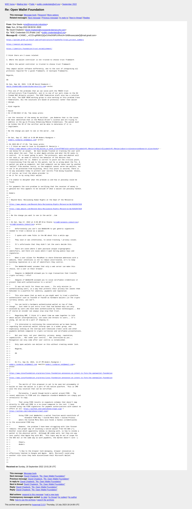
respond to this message (32, 494)
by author (73, 497)
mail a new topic (52, 494)
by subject (62, 497)
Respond (42, 15)
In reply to (64, 18)
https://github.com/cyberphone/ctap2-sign (43, 409)
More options (53, 15)
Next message (34, 18)
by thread (53, 497)
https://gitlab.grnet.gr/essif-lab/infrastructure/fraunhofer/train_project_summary (45, 40)
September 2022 (69, 4)
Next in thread (76, 18)
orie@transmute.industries (35, 24)
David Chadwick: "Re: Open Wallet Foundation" (44, 476)
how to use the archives (25, 500)
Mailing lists (22, 4)
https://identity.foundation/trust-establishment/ (29, 49)
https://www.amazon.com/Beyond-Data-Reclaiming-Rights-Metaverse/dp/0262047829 (45, 204)
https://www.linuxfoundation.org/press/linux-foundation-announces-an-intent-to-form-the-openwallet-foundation (60, 373)
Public (32, 4)
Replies (86, 18)
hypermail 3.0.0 (38, 505)
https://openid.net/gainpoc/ (19, 44)
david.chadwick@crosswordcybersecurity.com (45, 30)
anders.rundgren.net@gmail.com (22, 140)
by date (44, 497)
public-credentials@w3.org (48, 4)
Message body (30, 15)
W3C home (10, 4)
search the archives (45, 500)
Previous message (50, 18)
